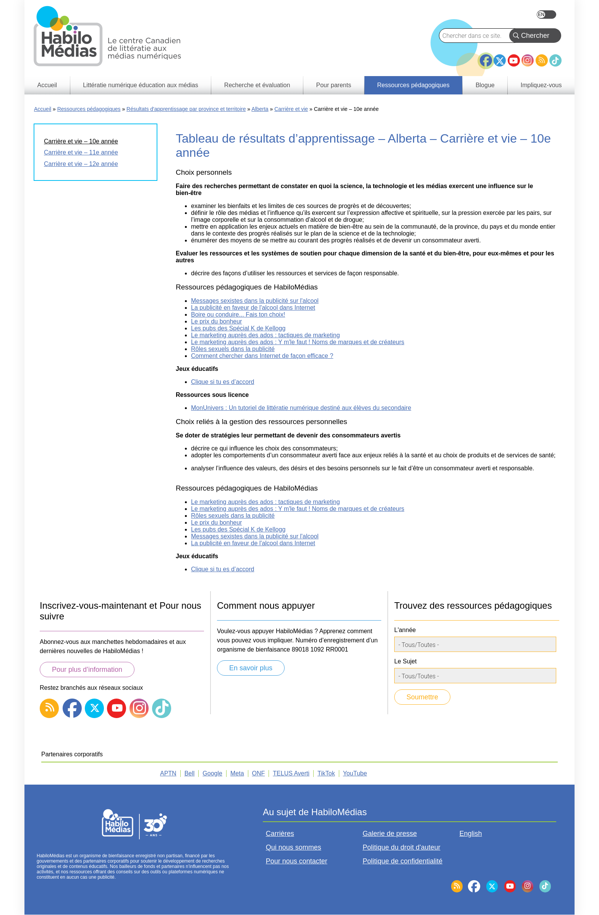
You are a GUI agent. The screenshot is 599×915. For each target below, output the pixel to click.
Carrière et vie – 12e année (81, 164)
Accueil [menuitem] (47, 85)
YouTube (514, 60)
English (546, 14)
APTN (168, 773)
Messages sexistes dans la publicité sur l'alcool (255, 300)
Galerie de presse (390, 833)
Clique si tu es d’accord (222, 382)
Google (212, 773)
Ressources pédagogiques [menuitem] (413, 85)
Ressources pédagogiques (89, 109)
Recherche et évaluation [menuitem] (257, 85)
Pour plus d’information (87, 669)
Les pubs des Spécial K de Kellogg (238, 328)
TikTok (555, 60)
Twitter (500, 60)
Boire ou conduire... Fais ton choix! (238, 314)
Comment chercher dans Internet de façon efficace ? (262, 356)
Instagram (527, 60)
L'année (405, 630)
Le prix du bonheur (216, 321)
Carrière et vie (291, 109)
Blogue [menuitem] (485, 85)
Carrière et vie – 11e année (81, 152)
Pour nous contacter (296, 861)
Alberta (259, 109)
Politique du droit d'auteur (401, 847)
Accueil (42, 109)
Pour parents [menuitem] (333, 85)
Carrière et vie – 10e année (81, 141)
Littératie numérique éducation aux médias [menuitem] (140, 85)
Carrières (280, 833)
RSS (542, 60)
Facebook (486, 57)
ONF (258, 773)
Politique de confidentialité (402, 861)
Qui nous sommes (293, 847)
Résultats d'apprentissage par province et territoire (186, 109)
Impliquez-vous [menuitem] (541, 85)
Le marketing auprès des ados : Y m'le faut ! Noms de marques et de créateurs (297, 342)
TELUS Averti (291, 773)
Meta (237, 773)
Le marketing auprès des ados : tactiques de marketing (265, 335)
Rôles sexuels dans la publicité (233, 349)
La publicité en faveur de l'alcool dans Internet (253, 307)
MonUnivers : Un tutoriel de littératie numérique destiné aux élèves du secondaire (301, 408)
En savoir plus (250, 668)
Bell (190, 773)
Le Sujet (405, 661)
